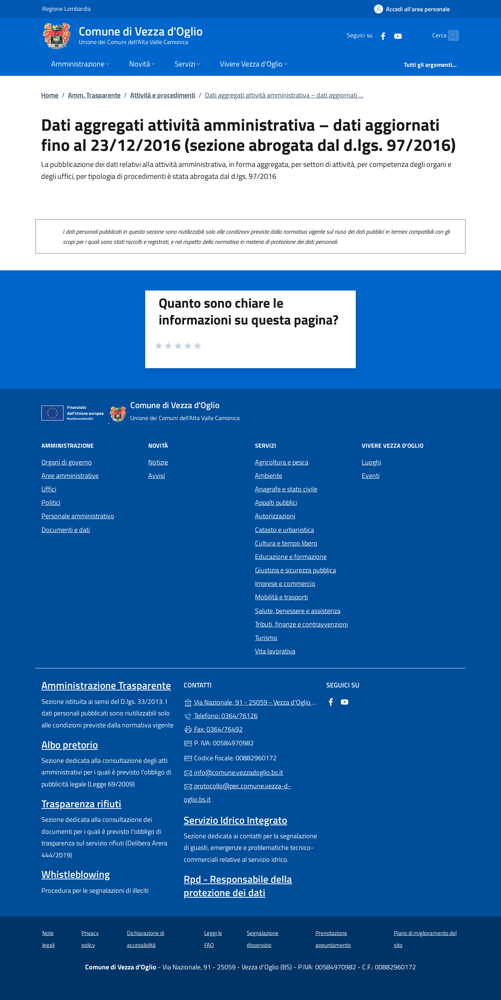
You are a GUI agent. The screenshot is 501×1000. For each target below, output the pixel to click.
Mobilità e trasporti (281, 597)
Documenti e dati (65, 530)
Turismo (266, 638)
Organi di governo (66, 462)
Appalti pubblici (276, 502)
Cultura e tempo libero (286, 543)
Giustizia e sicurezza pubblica (295, 570)
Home (49, 95)
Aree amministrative (70, 476)
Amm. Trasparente (94, 95)
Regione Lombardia (66, 8)
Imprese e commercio (285, 583)
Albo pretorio (69, 744)
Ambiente (268, 476)
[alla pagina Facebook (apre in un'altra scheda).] (368, 35)
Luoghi (371, 462)
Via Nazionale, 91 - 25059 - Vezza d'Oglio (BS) (250, 701)
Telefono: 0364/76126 (221, 716)
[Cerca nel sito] (450, 35)
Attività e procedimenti (162, 95)
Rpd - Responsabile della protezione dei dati (238, 885)
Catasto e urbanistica (284, 530)
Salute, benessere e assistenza (297, 611)
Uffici (48, 489)
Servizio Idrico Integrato (235, 820)
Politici (50, 502)
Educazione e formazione (291, 557)
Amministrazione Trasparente (106, 685)
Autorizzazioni (275, 516)
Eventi (371, 476)
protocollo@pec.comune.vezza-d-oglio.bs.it (237, 792)
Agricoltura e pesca (281, 462)
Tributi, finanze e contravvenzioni (301, 624)
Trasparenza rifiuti (81, 803)
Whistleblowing (75, 874)
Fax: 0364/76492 (213, 729)
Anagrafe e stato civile (286, 489)
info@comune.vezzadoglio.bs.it (233, 772)
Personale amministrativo (77, 516)
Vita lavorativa (275, 651)
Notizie (158, 462)
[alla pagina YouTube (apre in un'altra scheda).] (383, 35)
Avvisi (156, 476)
